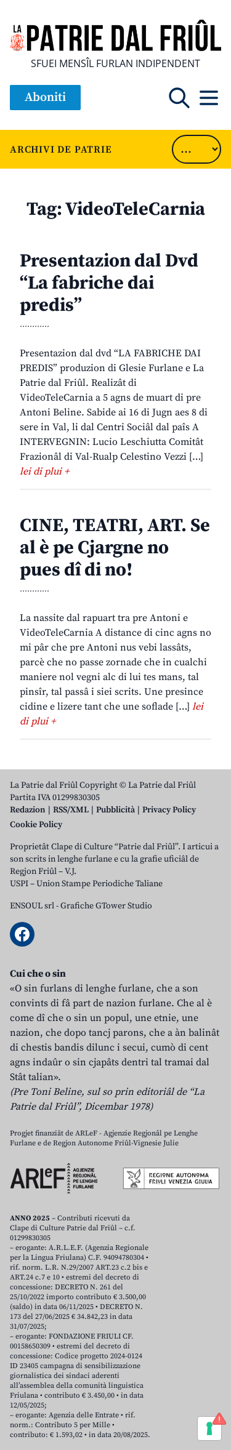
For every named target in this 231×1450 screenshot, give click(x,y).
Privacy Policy (169, 809)
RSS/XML (71, 809)
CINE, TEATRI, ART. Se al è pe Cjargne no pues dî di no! (115, 548)
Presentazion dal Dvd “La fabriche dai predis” (109, 283)
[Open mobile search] (179, 98)
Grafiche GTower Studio (106, 905)
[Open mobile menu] (209, 98)
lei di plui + (44, 471)
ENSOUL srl (32, 905)
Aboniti (45, 97)
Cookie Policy (36, 824)
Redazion (28, 809)
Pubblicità (115, 809)
